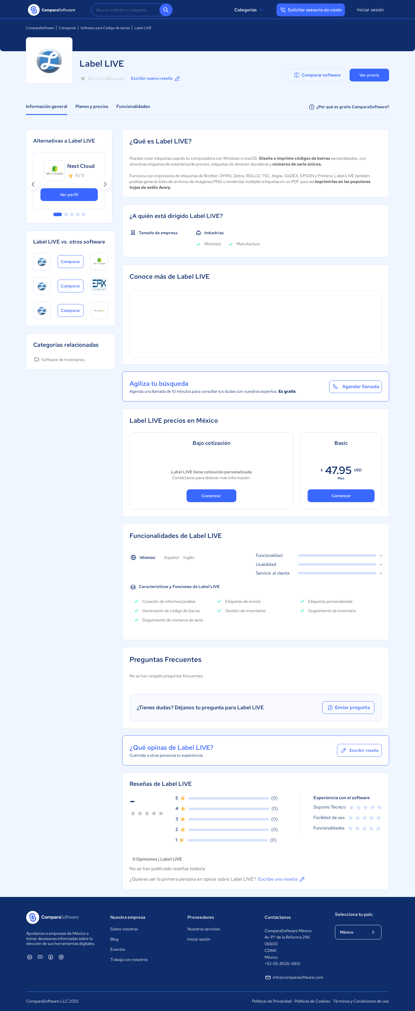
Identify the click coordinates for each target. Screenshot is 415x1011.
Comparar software (317, 75)
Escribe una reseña (282, 879)
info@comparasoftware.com (294, 977)
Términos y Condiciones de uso (361, 1001)
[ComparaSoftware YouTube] (40, 956)
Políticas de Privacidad (272, 1001)
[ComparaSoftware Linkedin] (29, 956)
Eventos (117, 949)
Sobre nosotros (124, 929)
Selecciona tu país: (354, 914)
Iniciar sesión (370, 10)
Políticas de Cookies (312, 1001)
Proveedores (200, 917)
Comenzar (211, 495)
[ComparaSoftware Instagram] (61, 956)
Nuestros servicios (203, 929)
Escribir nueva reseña (156, 78)
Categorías (249, 9)
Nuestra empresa (127, 917)
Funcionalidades (133, 106)
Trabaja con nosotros (129, 959)
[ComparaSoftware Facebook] (50, 956)
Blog (114, 939)
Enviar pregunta (348, 707)
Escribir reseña (359, 750)
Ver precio (369, 75)
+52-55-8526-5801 (282, 963)
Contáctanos (278, 917)
